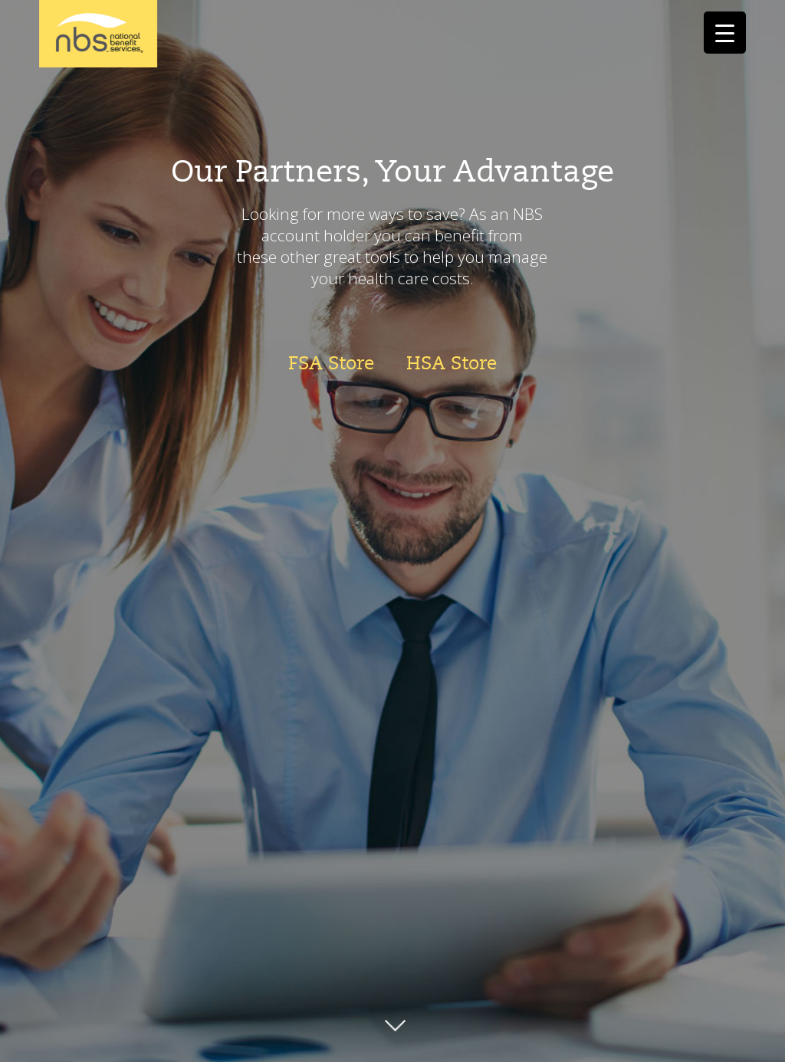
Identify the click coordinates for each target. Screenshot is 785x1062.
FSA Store (331, 363)
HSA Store (451, 363)
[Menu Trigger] (725, 32)
